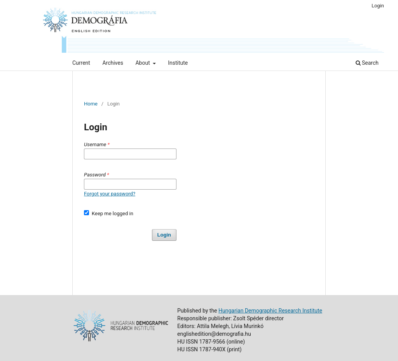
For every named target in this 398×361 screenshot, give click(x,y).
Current (81, 63)
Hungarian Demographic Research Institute (270, 310)
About (143, 63)
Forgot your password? (109, 194)
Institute (178, 63)
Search (367, 63)
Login (378, 6)
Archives (112, 63)
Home (91, 104)
